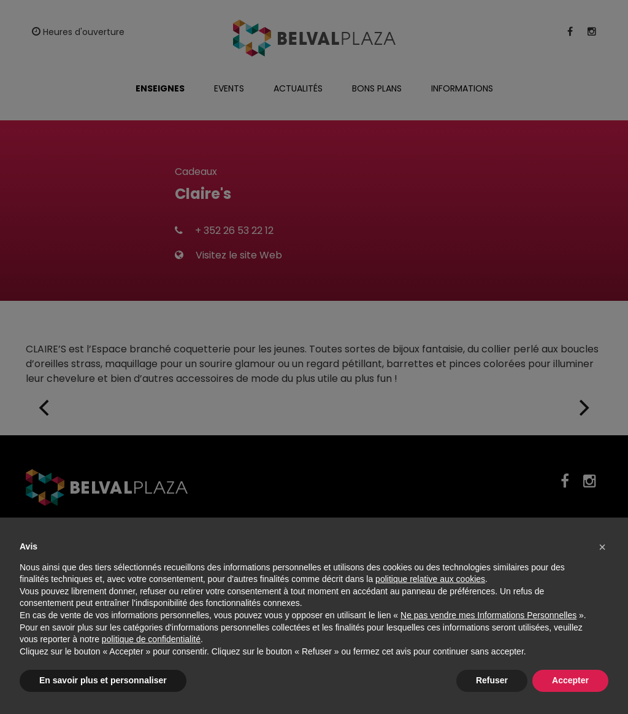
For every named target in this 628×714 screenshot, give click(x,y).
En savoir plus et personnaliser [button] (103, 680)
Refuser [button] (492, 680)
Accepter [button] (570, 680)
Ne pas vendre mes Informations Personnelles (488, 615)
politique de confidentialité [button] (151, 639)
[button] (602, 547)
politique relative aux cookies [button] (430, 579)
